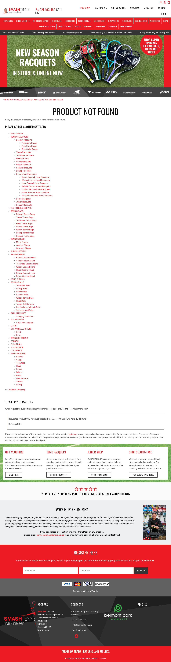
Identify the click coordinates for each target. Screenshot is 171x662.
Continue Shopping (16, 389)
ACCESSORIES (155, 20)
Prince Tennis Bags (24, 226)
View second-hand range (143, 475)
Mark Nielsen (85, 526)
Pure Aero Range (29, 143)
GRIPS (165, 20)
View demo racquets (59, 475)
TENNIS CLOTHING (64, 26)
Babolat (19, 356)
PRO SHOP (85, 7)
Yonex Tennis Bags (24, 217)
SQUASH (77, 26)
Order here (14, 475)
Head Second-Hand (25, 270)
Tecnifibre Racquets (25, 155)
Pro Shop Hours (78, 630)
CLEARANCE (112, 26)
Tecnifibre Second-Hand (27, 264)
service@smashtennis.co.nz (50, 535)
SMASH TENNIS (85, 658)
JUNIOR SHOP (100, 26)
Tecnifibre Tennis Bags (26, 220)
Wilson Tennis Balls (25, 298)
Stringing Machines (24, 316)
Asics (18, 375)
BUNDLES (18, 100)
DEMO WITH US (113, 20)
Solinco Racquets (24, 168)
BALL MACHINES (141, 20)
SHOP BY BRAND (126, 26)
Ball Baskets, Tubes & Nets (28, 307)
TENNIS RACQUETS (22, 20)
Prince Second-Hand (25, 276)
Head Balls (21, 301)
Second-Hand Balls (24, 310)
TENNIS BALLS (127, 20)
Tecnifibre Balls (23, 285)
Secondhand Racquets (26, 174)
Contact (162, 7)
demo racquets (56, 452)
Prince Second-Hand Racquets (35, 192)
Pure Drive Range (29, 146)
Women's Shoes (23, 248)
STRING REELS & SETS (47, 26)
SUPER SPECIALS (84, 20)
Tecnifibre (20, 363)
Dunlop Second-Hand (25, 273)
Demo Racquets (23, 199)
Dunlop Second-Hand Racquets (36, 189)
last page (73, 434)
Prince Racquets (23, 161)
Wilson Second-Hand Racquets (36, 180)
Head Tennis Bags (24, 223)
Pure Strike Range (30, 149)
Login (164, 14)
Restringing (100, 7)
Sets (18, 335)
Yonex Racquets (23, 152)
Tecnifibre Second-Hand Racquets (37, 195)
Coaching (135, 7)
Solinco (19, 381)
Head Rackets (22, 158)
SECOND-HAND (99, 20)
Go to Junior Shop (99, 475)
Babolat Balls (22, 294)
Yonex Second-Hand (25, 260)
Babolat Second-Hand (26, 257)
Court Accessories (24, 322)
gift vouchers (14, 452)
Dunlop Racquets (23, 171)
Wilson (19, 372)
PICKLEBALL (88, 26)
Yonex (19, 360)
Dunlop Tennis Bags (25, 233)
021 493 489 (45, 9)
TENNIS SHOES (70, 20)
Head (18, 366)
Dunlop (19, 384)
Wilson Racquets (23, 164)
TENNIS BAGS (56, 20)
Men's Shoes (22, 242)
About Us (149, 7)
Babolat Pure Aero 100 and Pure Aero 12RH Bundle (43, 100)
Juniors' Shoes (23, 245)
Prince (19, 369)
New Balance (22, 378)
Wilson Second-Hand (25, 267)
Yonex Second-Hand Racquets (35, 177)
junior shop (95, 452)
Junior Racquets (23, 202)
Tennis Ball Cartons (25, 304)
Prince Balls (21, 291)
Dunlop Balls (21, 288)
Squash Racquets (24, 205)
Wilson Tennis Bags (25, 230)
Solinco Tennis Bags (25, 236)
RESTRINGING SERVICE (41, 20)
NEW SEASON (8, 20)
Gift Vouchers (118, 7)
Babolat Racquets (24, 140)
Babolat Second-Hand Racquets (36, 186)
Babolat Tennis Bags (25, 214)
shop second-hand (140, 452)
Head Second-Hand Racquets (35, 183)
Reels (18, 332)
